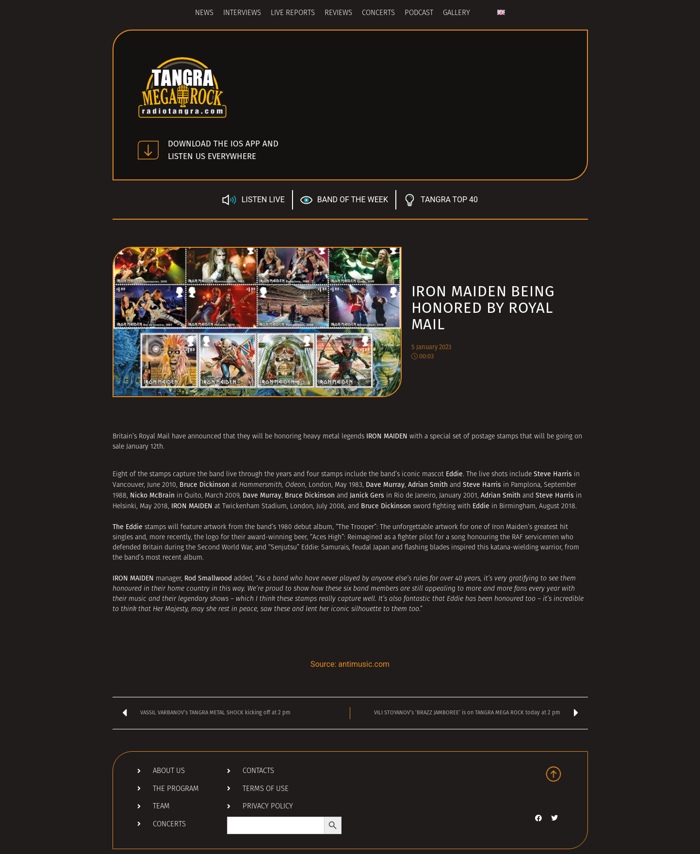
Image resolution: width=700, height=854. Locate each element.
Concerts (378, 13)
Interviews (242, 13)
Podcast (419, 13)
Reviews (338, 13)
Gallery (456, 13)
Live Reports (293, 13)
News (204, 13)
